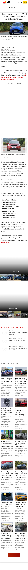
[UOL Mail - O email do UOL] (19, 2)
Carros (14, 7)
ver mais (14, 555)
